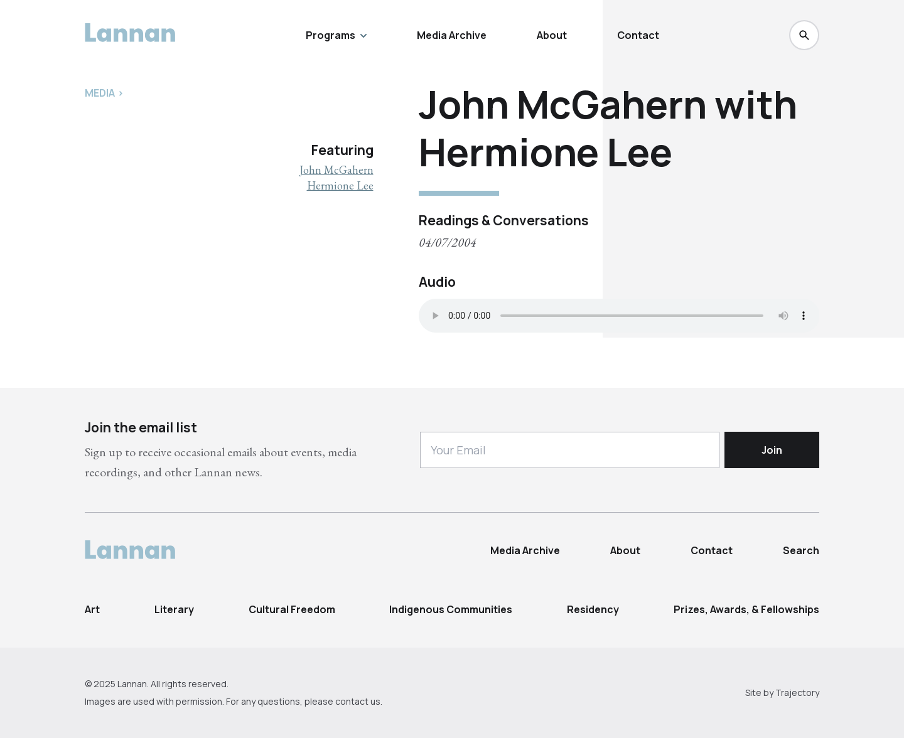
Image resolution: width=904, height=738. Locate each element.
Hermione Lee (340, 185)
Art (92, 609)
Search (801, 550)
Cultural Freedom (292, 609)
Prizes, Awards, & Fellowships (746, 609)
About (552, 35)
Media (100, 93)
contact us (357, 701)
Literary (174, 609)
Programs (336, 35)
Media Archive (452, 35)
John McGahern (336, 170)
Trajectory (797, 692)
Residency (593, 609)
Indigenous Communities (450, 609)
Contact (638, 35)
